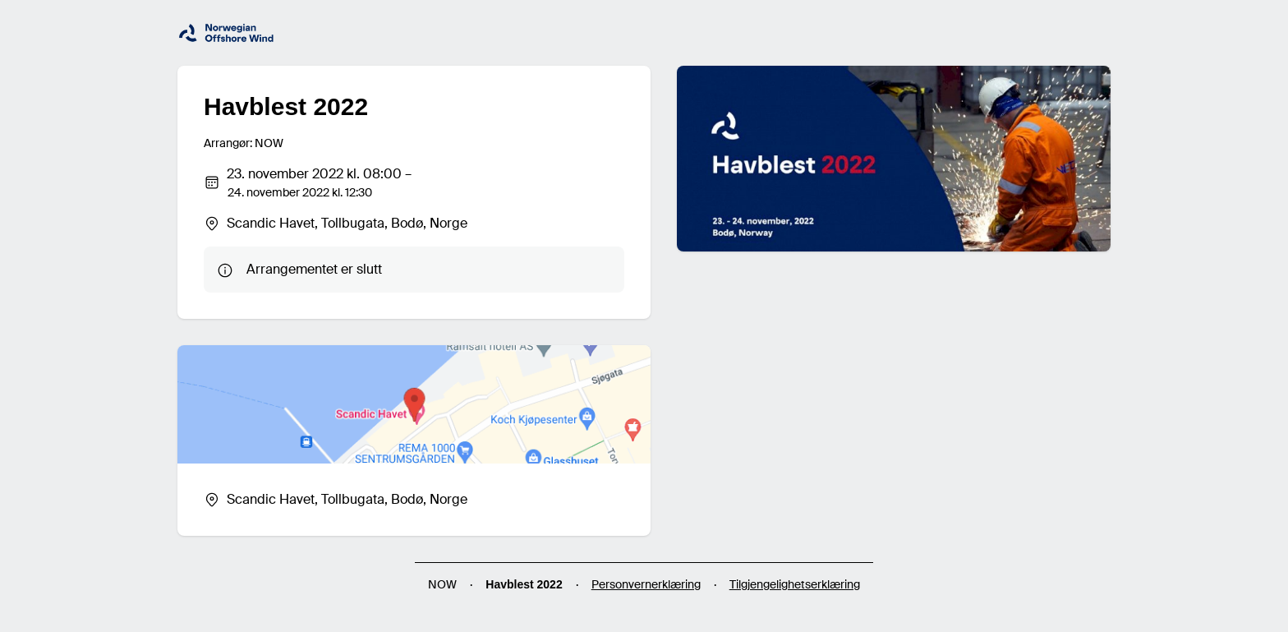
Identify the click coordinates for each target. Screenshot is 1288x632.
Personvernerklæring (646, 584)
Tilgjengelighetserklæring (794, 584)
